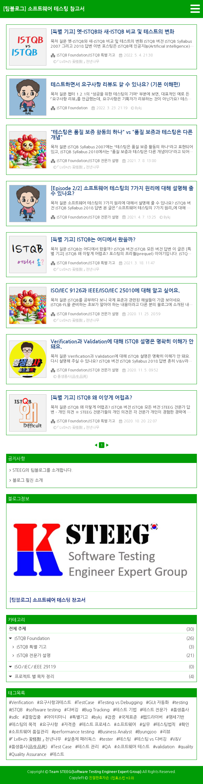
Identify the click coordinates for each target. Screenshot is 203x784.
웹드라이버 (153, 717)
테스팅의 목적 (23, 724)
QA (107, 747)
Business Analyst (116, 732)
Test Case (62, 747)
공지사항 (16, 458)
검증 (111, 717)
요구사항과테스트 (55, 702)
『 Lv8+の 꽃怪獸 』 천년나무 (36, 739)
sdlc (15, 717)
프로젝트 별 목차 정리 (103, 676)
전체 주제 (101, 629)
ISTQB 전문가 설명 (105, 655)
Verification (22, 702)
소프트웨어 (126, 724)
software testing (44, 710)
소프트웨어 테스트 (133, 747)
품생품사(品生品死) (29, 747)
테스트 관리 (88, 747)
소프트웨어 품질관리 (29, 732)
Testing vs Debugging (121, 702)
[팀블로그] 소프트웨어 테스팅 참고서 (44, 9)
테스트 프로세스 (96, 724)
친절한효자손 (99, 778)
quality (186, 747)
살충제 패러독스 (81, 739)
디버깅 (72, 710)
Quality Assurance (28, 754)
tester (107, 739)
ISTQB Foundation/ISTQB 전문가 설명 (84, 161)
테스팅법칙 (166, 724)
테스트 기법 (125, 710)
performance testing (74, 732)
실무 (146, 724)
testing (181, 702)
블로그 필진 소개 (28, 480)
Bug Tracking (97, 710)
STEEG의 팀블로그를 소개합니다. (43, 470)
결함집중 (33, 717)
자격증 (70, 724)
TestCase (85, 702)
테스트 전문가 (154, 710)
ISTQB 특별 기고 (105, 647)
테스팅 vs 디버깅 (151, 739)
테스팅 (125, 739)
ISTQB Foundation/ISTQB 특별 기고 (83, 55)
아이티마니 (56, 717)
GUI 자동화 (158, 702)
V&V (176, 739)
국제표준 (129, 717)
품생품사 (181, 710)
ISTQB (17, 710)
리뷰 (166, 732)
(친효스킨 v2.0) (122, 777)
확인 (185, 724)
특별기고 (80, 717)
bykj (98, 717)
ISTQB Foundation (69, 108)
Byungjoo (147, 732)
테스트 (58, 754)
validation (165, 747)
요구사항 (50, 724)
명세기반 (176, 717)
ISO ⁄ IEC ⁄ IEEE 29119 (103, 667)
